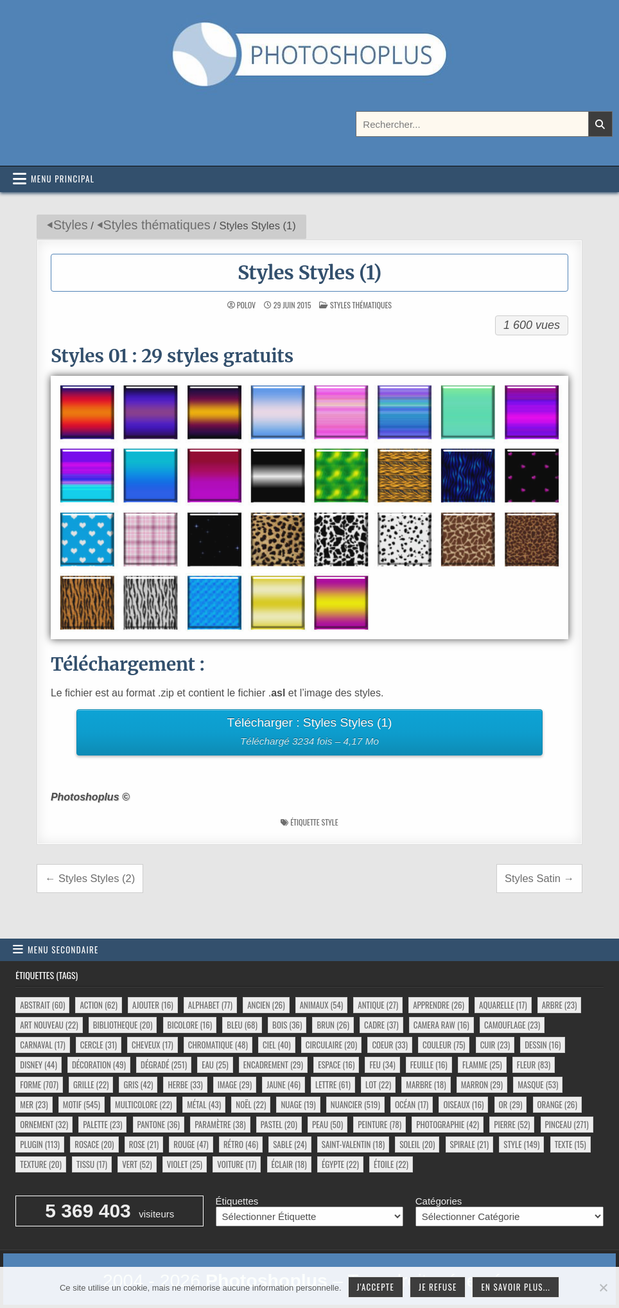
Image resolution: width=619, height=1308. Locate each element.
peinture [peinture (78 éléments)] (379, 1124)
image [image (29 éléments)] (235, 1084)
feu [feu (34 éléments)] (382, 1064)
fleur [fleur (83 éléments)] (533, 1064)
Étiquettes (237, 1201)
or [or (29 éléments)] (511, 1104)
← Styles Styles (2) (90, 878)
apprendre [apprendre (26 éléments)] (438, 1004)
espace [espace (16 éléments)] (336, 1064)
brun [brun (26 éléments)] (333, 1024)
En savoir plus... (515, 1286)
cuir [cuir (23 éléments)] (495, 1044)
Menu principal (62, 178)
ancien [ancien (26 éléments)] (265, 1004)
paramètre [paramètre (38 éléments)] (220, 1124)
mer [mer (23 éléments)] (34, 1104)
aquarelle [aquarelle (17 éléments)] (503, 1004)
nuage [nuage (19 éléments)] (298, 1104)
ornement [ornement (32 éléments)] (44, 1124)
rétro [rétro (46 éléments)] (240, 1144)
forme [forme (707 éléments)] (39, 1084)
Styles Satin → (539, 878)
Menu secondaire (63, 949)
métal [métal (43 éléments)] (204, 1104)
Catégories (438, 1201)
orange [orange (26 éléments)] (557, 1104)
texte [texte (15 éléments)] (570, 1144)
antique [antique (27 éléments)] (378, 1004)
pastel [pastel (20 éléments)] (279, 1124)
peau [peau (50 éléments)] (327, 1124)
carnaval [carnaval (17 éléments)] (42, 1044)
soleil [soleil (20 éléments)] (417, 1144)
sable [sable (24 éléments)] (289, 1144)
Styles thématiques (157, 225)
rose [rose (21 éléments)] (144, 1144)
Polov (246, 305)
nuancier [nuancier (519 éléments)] (355, 1104)
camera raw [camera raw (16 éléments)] (441, 1024)
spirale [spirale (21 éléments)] (469, 1144)
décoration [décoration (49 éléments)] (99, 1064)
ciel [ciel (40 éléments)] (277, 1044)
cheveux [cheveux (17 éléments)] (152, 1044)
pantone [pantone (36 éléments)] (158, 1124)
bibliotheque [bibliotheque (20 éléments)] (123, 1024)
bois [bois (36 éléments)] (287, 1024)
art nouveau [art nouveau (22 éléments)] (49, 1024)
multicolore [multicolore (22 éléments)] (143, 1104)
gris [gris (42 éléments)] (138, 1084)
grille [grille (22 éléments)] (91, 1084)
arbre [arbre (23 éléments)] (559, 1004)
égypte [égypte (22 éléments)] (340, 1164)
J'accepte (375, 1286)
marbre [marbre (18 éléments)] (426, 1084)
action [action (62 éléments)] (98, 1004)
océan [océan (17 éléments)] (411, 1104)
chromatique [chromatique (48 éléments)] (218, 1044)
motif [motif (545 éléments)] (81, 1104)
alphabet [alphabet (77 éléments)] (210, 1004)
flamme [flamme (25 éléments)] (482, 1064)
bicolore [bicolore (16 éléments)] (190, 1024)
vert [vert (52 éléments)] (137, 1164)
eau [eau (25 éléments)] (215, 1064)
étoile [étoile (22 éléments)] (391, 1164)
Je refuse (438, 1286)
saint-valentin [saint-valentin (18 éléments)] (353, 1144)
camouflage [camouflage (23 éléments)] (512, 1024)
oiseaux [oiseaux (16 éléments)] (463, 1104)
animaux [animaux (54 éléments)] (321, 1004)
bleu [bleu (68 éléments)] (242, 1024)
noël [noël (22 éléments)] (251, 1104)
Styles (70, 225)
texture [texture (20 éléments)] (41, 1164)
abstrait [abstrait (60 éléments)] (42, 1004)
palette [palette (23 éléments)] (102, 1124)
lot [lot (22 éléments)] (378, 1084)
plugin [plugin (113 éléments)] (40, 1144)
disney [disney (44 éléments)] (38, 1064)
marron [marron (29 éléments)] (482, 1084)
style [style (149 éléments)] (521, 1144)
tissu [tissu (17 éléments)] (91, 1164)
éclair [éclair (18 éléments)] (289, 1164)
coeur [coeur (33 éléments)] (389, 1044)
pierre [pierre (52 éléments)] (512, 1124)
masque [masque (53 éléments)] (538, 1084)
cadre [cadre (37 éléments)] (381, 1024)
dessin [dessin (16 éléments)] (543, 1044)
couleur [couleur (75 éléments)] (444, 1044)
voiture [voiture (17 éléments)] (236, 1164)
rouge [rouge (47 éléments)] (190, 1144)
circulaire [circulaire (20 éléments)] (331, 1044)
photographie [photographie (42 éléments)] (447, 1124)
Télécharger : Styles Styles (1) (309, 733)
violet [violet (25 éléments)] (184, 1164)
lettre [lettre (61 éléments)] (333, 1084)
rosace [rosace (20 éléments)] (94, 1144)
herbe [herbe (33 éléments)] (185, 1084)
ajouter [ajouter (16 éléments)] (152, 1004)
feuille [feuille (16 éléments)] (429, 1064)
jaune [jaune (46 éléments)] (283, 1084)
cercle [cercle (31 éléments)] (98, 1044)
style (329, 822)
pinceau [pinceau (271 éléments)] (567, 1124)
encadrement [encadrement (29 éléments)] (273, 1064)
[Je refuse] (603, 1287)
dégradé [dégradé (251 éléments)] (164, 1064)
